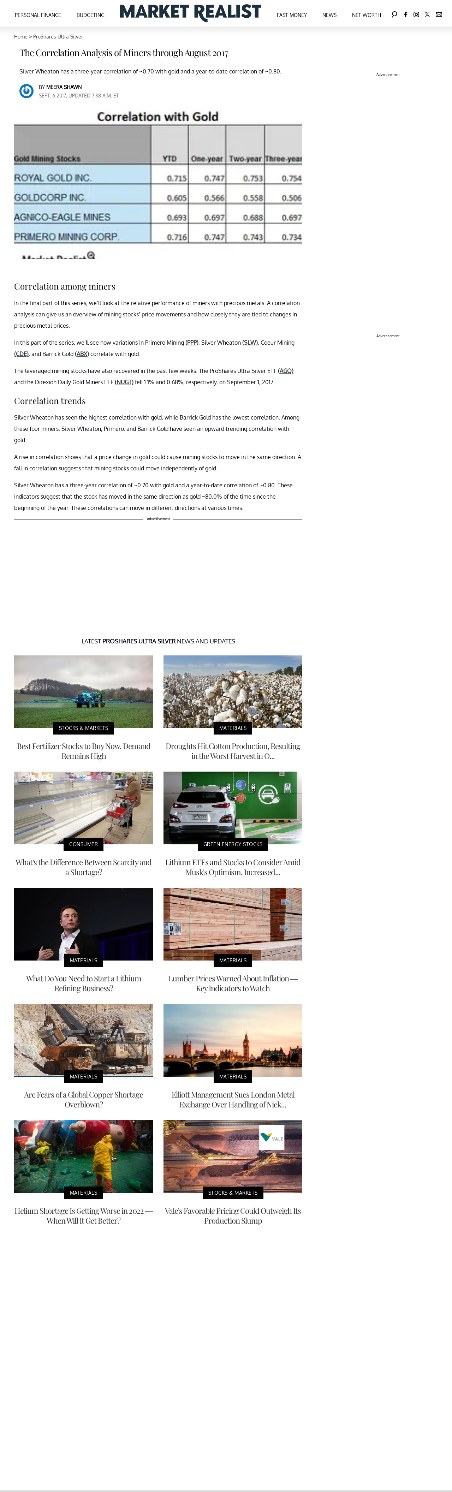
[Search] (394, 13)
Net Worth (366, 15)
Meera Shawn (64, 87)
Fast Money (292, 15)
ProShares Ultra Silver (58, 37)
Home (21, 37)
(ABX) (82, 353)
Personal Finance (38, 15)
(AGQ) (285, 370)
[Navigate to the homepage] (190, 13)
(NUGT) (124, 382)
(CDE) (21, 353)
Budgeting (91, 15)
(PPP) (191, 342)
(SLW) (250, 342)
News (329, 15)
